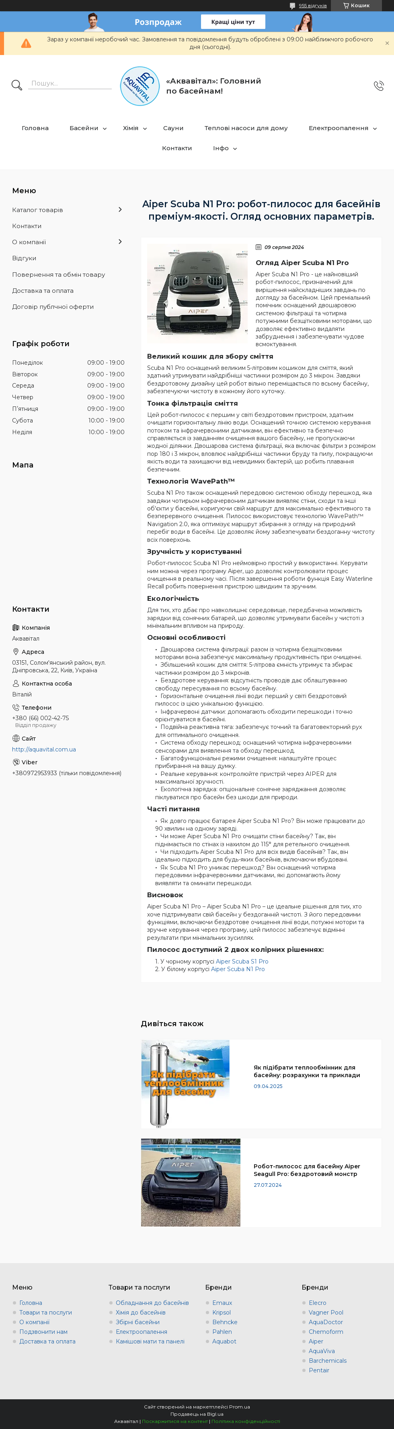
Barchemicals (328, 1360)
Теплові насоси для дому (246, 128)
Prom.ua (239, 1407)
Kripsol (221, 1312)
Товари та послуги (45, 1312)
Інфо (221, 148)
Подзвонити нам (43, 1331)
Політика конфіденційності (245, 1421)
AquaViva (322, 1351)
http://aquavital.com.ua (44, 749)
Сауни (173, 128)
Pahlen (222, 1331)
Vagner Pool (326, 1312)
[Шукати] (17, 86)
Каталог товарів (37, 210)
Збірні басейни (138, 1322)
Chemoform (326, 1331)
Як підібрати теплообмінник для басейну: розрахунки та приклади (307, 1071)
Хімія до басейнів (141, 1312)
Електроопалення (339, 128)
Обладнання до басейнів (152, 1303)
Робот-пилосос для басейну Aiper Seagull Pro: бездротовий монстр (307, 1170)
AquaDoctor (326, 1322)
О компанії (29, 242)
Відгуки (24, 258)
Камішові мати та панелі (150, 1341)
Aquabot (224, 1341)
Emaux (222, 1303)
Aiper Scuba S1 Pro (242, 961)
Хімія (131, 128)
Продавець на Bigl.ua (197, 1414)
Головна (35, 128)
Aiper (316, 1341)
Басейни (84, 128)
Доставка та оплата (43, 290)
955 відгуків (313, 5)
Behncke (225, 1322)
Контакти (177, 148)
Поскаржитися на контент (175, 1421)
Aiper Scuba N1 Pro (238, 969)
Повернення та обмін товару (58, 274)
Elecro (317, 1303)
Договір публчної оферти (53, 306)
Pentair (319, 1370)
